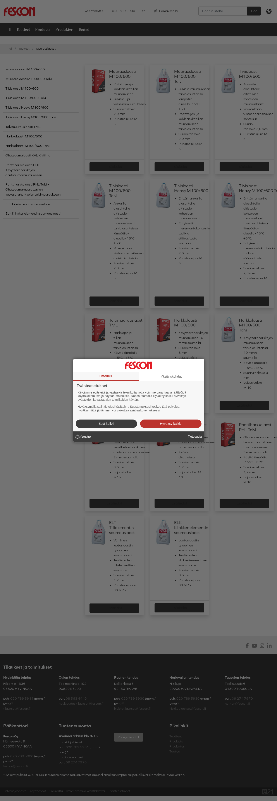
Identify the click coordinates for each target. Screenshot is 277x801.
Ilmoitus (106, 376)
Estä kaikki (106, 423)
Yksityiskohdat (171, 376)
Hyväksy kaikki (170, 423)
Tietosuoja (195, 436)
